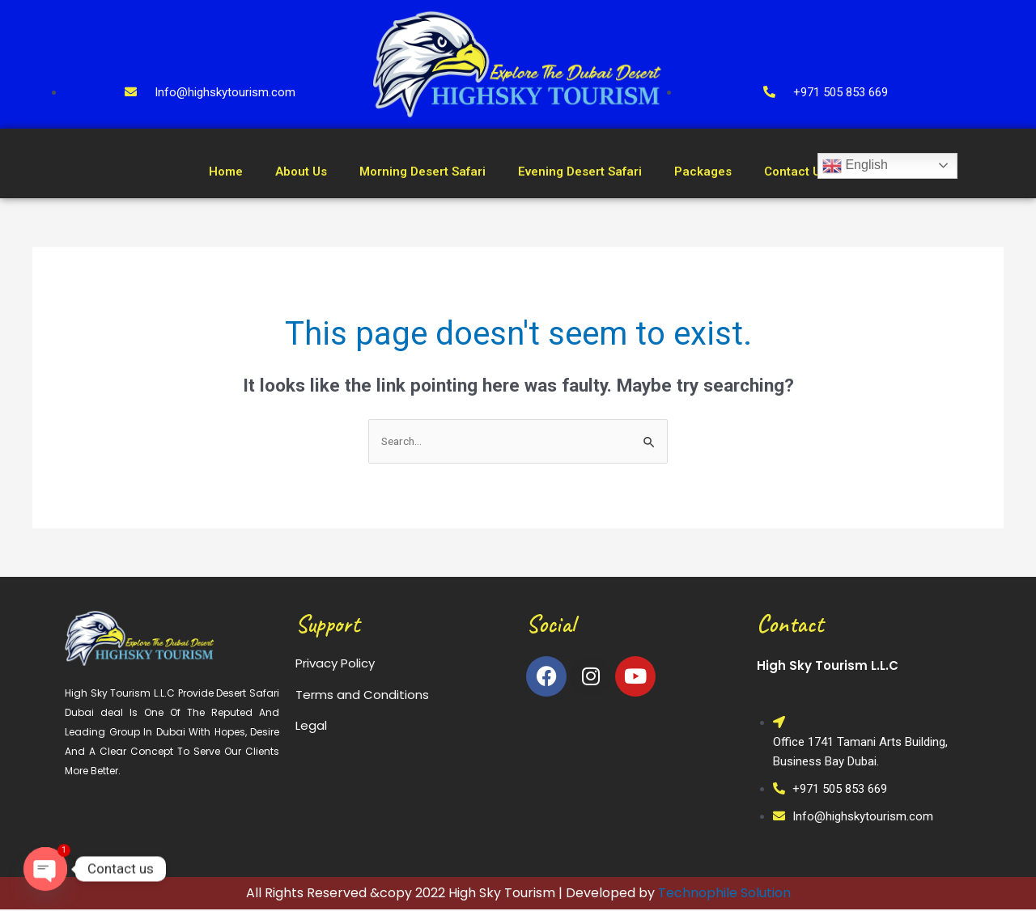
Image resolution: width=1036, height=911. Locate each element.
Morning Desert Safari (422, 171)
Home (226, 171)
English (855, 166)
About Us (301, 171)
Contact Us (795, 171)
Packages (703, 171)
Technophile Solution (724, 894)
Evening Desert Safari (580, 171)
